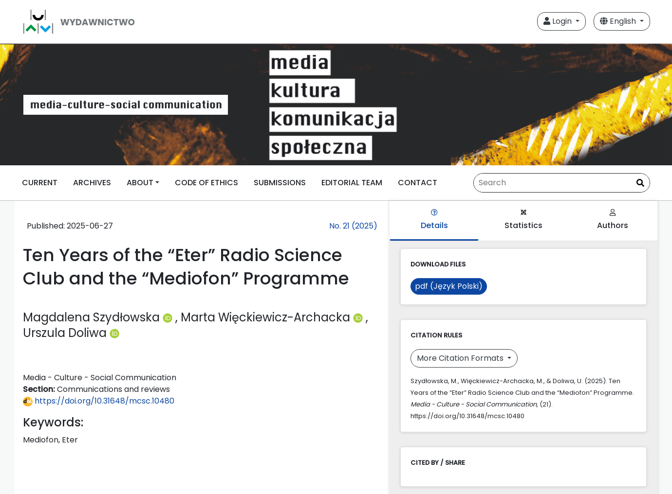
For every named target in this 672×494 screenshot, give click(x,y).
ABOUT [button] (140, 182)
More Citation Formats (461, 358)
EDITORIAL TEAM (351, 182)
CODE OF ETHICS (206, 182)
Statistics (523, 220)
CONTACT (417, 182)
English (619, 21)
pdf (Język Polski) (449, 286)
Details (434, 220)
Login (558, 21)
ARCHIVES (92, 182)
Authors (612, 220)
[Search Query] (562, 183)
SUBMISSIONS (280, 182)
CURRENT (39, 182)
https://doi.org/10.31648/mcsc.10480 (98, 400)
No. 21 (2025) (353, 225)
